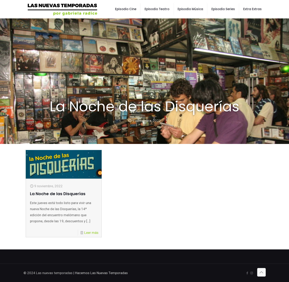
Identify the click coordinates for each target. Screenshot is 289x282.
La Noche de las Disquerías (57, 194)
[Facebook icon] (247, 273)
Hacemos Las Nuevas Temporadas (101, 273)
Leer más (91, 233)
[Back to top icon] (261, 272)
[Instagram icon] (251, 273)
